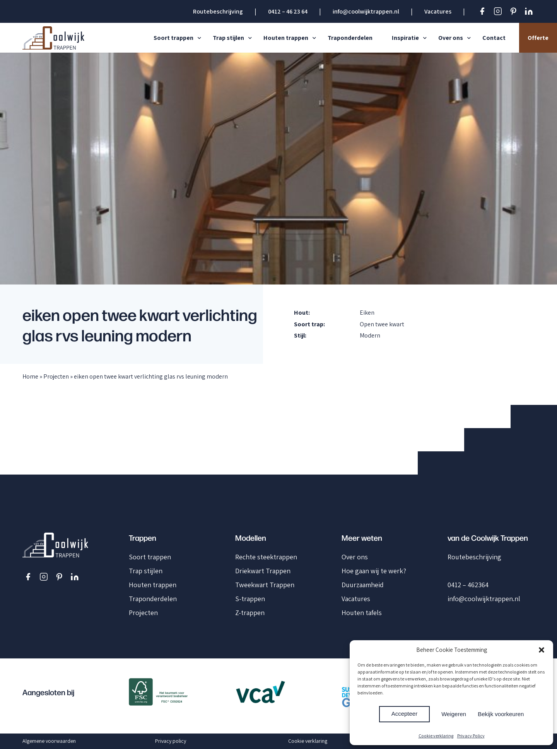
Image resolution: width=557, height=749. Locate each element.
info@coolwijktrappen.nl (366, 11)
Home (30, 376)
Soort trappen (173, 38)
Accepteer (404, 713)
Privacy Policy (471, 736)
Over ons (450, 38)
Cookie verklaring (436, 736)
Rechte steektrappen (266, 556)
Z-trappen (250, 612)
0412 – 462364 (468, 584)
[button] (541, 650)
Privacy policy (170, 740)
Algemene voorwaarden (49, 740)
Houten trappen (285, 38)
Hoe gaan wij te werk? (374, 570)
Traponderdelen (350, 38)
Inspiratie (405, 38)
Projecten (56, 376)
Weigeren (453, 714)
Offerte (538, 38)
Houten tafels (362, 612)
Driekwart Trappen (262, 570)
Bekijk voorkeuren (501, 714)
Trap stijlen (228, 38)
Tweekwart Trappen (264, 584)
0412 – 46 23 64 (288, 11)
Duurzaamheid (363, 584)
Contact (494, 38)
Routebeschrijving (218, 11)
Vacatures (437, 11)
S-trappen (250, 598)
